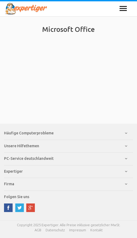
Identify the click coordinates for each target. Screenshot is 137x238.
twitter (19, 207)
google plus (30, 207)
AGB (38, 230)
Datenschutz (55, 230)
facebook (8, 207)
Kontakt (96, 230)
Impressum (77, 230)
